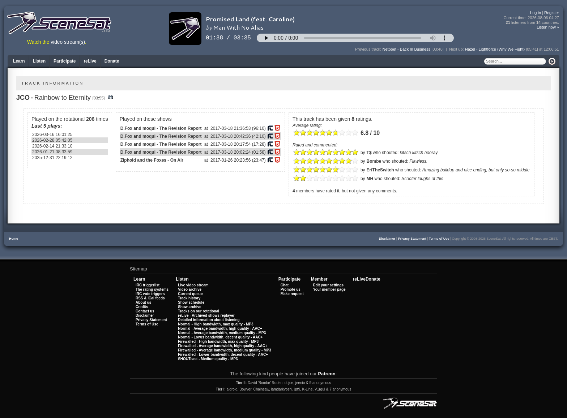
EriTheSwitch (380, 169)
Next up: (457, 49)
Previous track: (369, 49)
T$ (369, 152)
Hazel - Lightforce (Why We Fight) (495, 49)
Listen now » (548, 27)
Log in (535, 12)
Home (13, 238)
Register (551, 12)
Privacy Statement (412, 238)
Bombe (374, 161)
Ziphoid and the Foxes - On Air (151, 160)
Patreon (326, 373)
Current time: (531, 18)
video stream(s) (68, 42)
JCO (23, 97)
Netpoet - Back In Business (406, 49)
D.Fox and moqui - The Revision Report (161, 128)
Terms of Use (439, 238)
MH (370, 178)
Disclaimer (387, 238)
